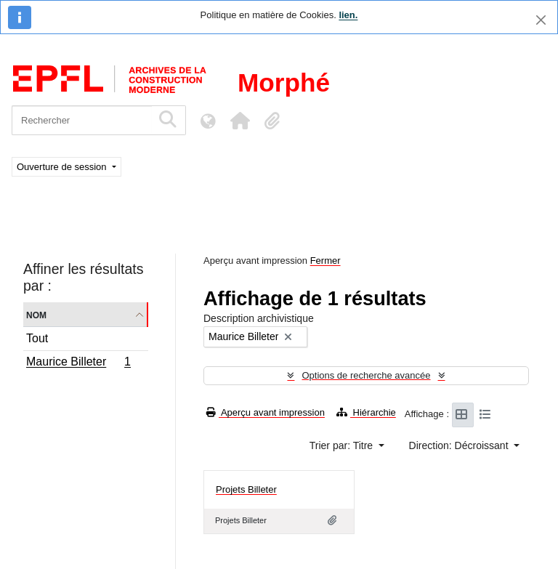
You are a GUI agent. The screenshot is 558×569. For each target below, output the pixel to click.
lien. (348, 14)
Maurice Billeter (78, 363)
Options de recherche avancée (366, 375)
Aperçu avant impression (265, 412)
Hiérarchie (366, 412)
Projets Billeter (246, 489)
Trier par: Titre (343, 445)
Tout (37, 338)
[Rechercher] (82, 120)
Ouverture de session (63, 166)
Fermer (325, 260)
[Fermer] (541, 20)
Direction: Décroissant (460, 445)
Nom (36, 314)
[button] (240, 120)
